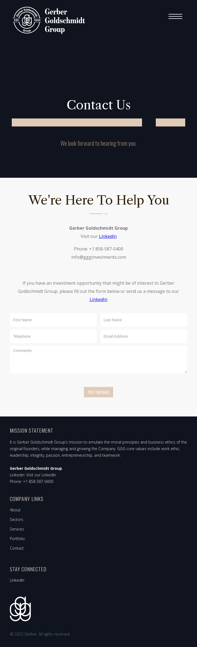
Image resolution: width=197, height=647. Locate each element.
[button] (175, 16)
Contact (17, 548)
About (15, 509)
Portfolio (17, 538)
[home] (47, 20)
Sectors (16, 519)
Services (17, 529)
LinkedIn (107, 236)
